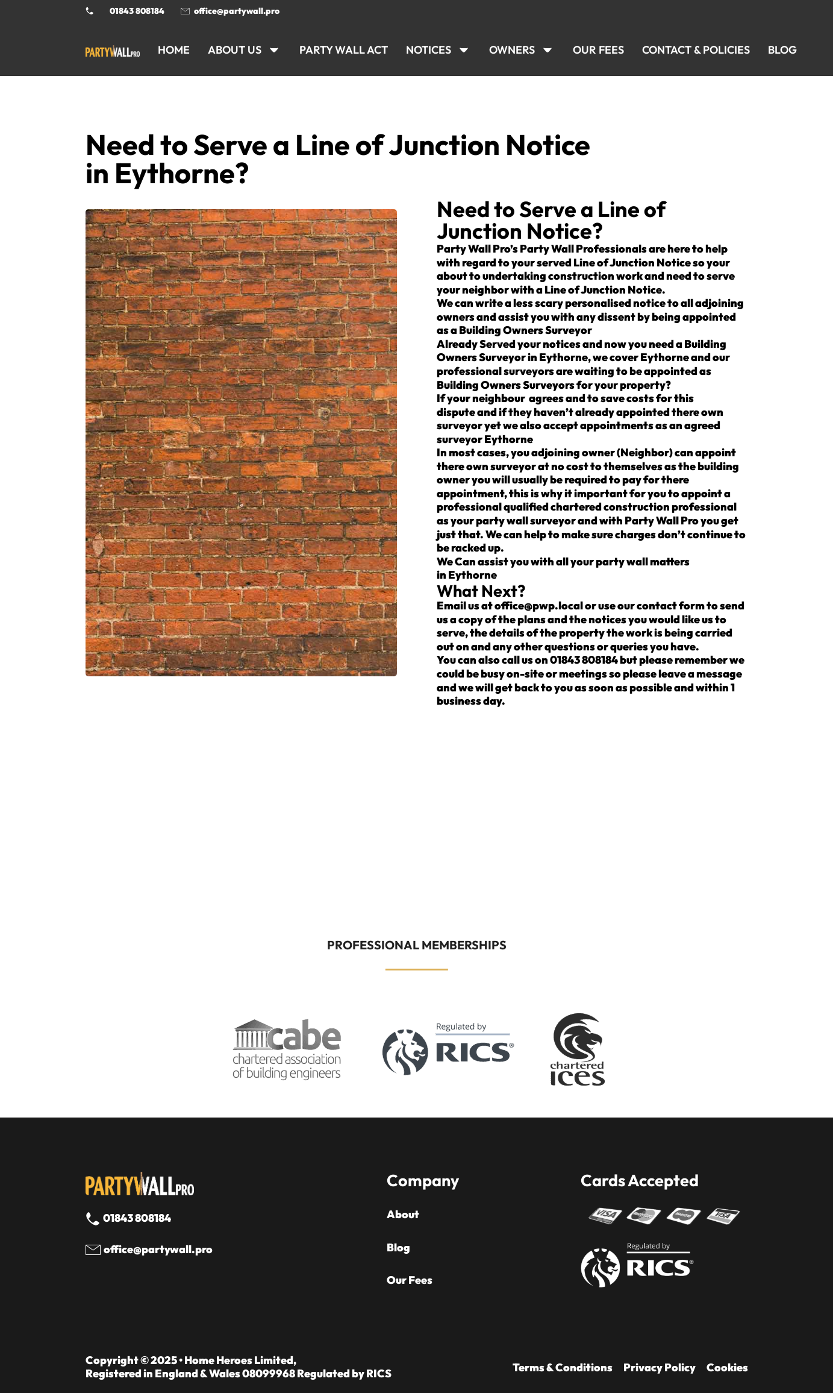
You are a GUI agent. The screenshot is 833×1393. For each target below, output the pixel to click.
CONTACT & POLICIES (696, 50)
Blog (398, 1247)
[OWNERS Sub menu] (547, 50)
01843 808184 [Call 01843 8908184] (137, 10)
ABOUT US (234, 50)
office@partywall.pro (236, 10)
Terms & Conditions (563, 1367)
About (403, 1214)
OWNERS (512, 50)
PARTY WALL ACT (343, 50)
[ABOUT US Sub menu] (274, 50)
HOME (174, 50)
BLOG (782, 50)
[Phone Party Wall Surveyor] (90, 11)
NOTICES (428, 50)
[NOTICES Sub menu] (464, 50)
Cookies (727, 1367)
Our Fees (598, 50)
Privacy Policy (659, 1367)
